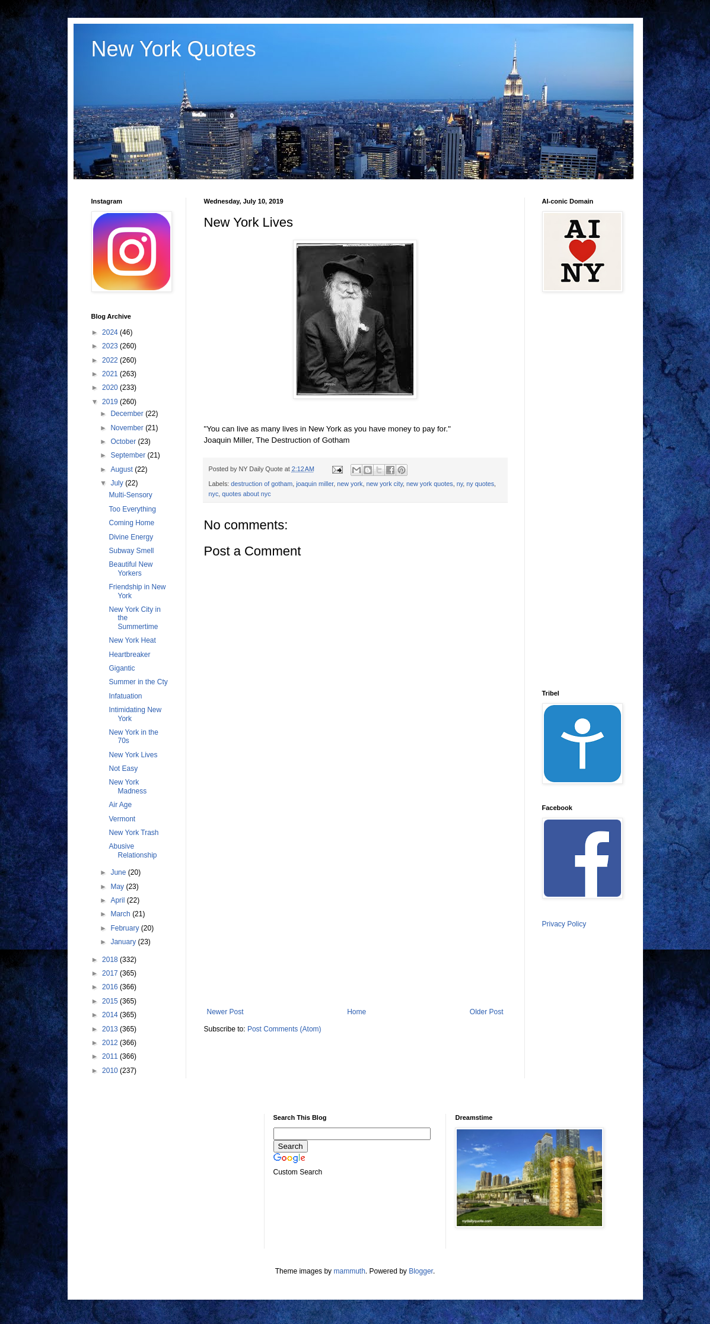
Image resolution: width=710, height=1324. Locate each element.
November (127, 428)
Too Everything (132, 509)
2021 (111, 374)
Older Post (487, 1012)
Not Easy (123, 768)
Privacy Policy (564, 924)
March (121, 914)
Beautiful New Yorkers (130, 568)
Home (356, 1012)
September (128, 455)
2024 (111, 332)
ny (460, 483)
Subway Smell (131, 551)
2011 (111, 1056)
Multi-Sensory (130, 495)
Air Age (120, 805)
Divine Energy (131, 537)
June (119, 872)
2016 (111, 987)
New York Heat (132, 640)
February (125, 928)
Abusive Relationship (133, 850)
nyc (214, 493)
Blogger (421, 1271)
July (117, 483)
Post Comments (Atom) (284, 1029)
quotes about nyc (246, 493)
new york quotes (429, 483)
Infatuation (125, 696)
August (122, 469)
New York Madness (128, 786)
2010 (111, 1070)
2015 (111, 1001)
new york (349, 483)
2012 (111, 1043)
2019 (111, 402)
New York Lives (133, 755)
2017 (111, 973)
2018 (111, 959)
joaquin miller (314, 483)
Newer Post (225, 1012)
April (118, 900)
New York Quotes (173, 49)
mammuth (349, 1271)
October (124, 441)
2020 (111, 387)
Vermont (122, 819)
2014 (111, 1015)
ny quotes (480, 483)
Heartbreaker (129, 654)
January (124, 942)
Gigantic (122, 668)
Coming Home (131, 523)
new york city (384, 483)
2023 (111, 346)
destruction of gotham (261, 483)
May (118, 886)
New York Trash (133, 832)
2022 (111, 360)
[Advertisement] (355, 910)
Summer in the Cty (138, 682)
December (127, 413)
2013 (111, 1029)
